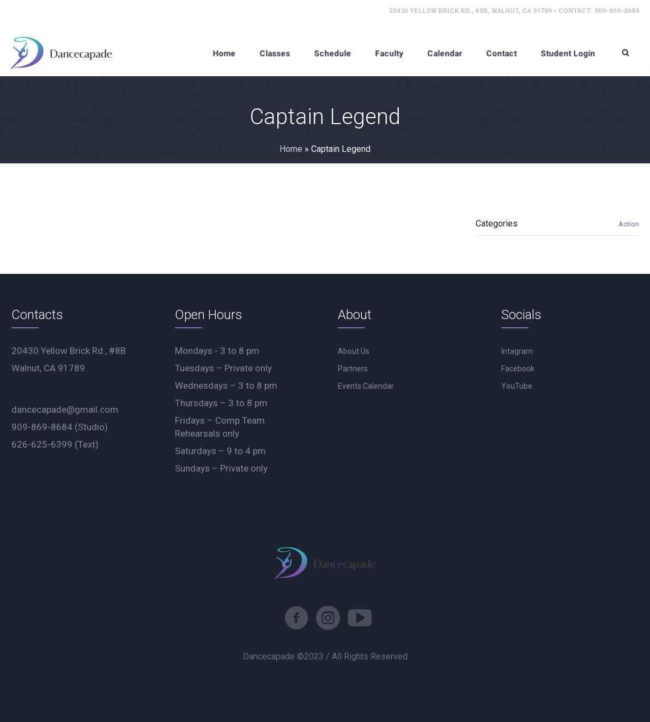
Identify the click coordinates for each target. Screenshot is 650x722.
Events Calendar (366, 386)
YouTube (516, 386)
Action (628, 224)
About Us (353, 351)
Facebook (517, 368)
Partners (353, 368)
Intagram (517, 351)
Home (291, 149)
